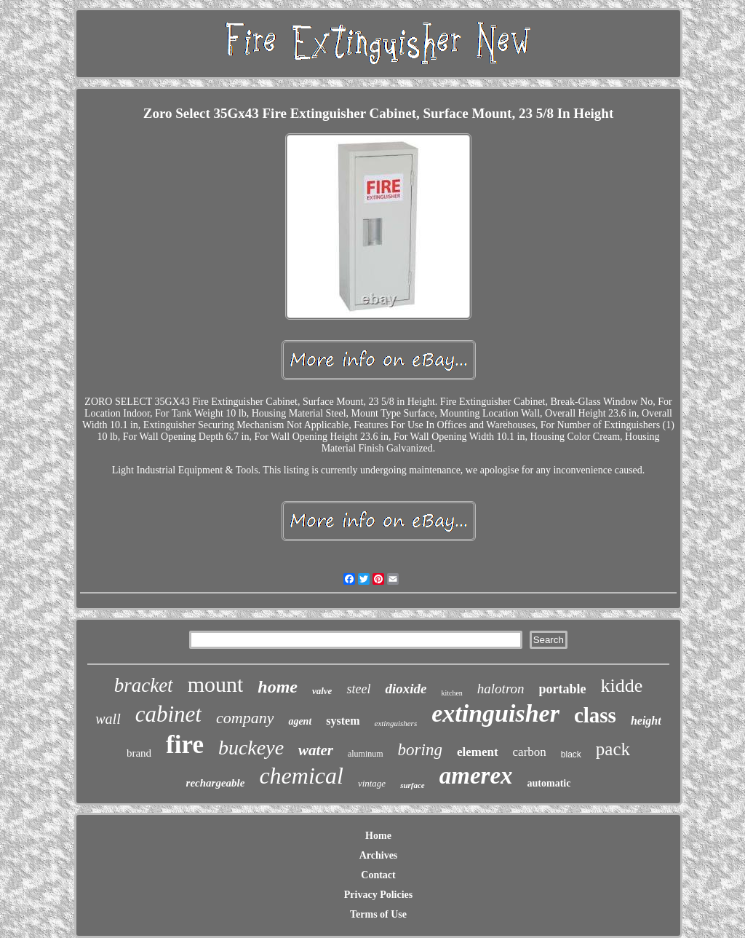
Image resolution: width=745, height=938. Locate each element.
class (595, 715)
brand (139, 753)
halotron (501, 688)
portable (562, 689)
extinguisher (495, 713)
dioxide (405, 688)
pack (613, 749)
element (477, 752)
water (315, 750)
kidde (622, 685)
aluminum (365, 754)
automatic (549, 783)
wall (107, 719)
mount (216, 684)
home (278, 686)
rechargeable (215, 783)
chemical (301, 775)
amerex (476, 775)
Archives (378, 855)
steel (358, 689)
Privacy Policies (378, 894)
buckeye (251, 747)
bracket (143, 685)
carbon (529, 752)
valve (322, 690)
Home (378, 835)
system (342, 720)
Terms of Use (378, 914)
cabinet (168, 714)
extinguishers (396, 723)
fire (185, 744)
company (245, 718)
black (571, 754)
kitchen (451, 693)
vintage (372, 783)
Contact (378, 875)
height (646, 720)
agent (299, 721)
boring (420, 750)
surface (412, 785)
